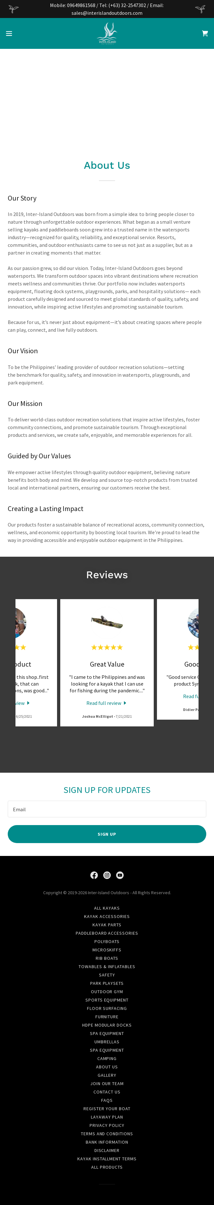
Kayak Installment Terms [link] (107, 1159)
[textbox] (107, 809)
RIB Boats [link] (107, 958)
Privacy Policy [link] (107, 1125)
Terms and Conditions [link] (107, 1134)
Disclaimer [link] (107, 1150)
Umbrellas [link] (107, 1042)
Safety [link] (107, 975)
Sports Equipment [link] (107, 1000)
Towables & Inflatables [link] (107, 966)
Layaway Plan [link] (107, 1117)
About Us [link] (107, 1067)
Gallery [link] (107, 1075)
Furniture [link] (107, 1017)
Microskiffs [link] (107, 950)
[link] (107, 33)
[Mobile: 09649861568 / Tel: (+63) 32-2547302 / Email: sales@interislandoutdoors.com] (107, 9)
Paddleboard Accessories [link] (107, 933)
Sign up (107, 834)
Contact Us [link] (107, 1092)
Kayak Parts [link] (107, 925)
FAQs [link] (107, 1100)
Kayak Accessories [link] (107, 916)
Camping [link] (107, 1058)
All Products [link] (107, 1167)
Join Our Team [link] (107, 1083)
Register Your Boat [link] (107, 1108)
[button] (18, 33)
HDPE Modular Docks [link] (107, 1025)
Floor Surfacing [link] (107, 1008)
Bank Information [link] (107, 1142)
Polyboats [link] (107, 941)
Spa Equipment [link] (107, 1033)
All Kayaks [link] (107, 908)
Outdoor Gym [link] (107, 991)
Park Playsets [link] (107, 983)
